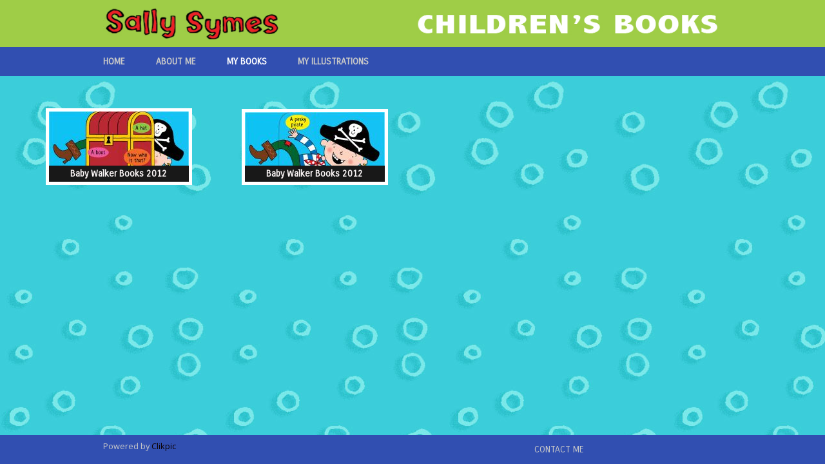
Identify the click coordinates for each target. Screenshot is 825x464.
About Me (176, 61)
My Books (247, 61)
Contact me (559, 449)
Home (114, 61)
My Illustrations (333, 61)
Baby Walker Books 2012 (118, 173)
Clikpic (163, 446)
